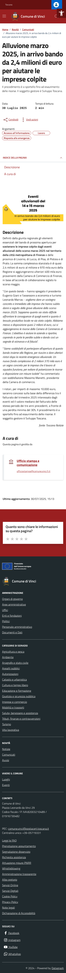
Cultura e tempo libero (15, 685)
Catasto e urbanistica (14, 679)
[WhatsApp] (12, 953)
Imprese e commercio (14, 702)
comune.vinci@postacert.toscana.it (28, 829)
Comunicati (8, 754)
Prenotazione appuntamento (19, 846)
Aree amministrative (14, 604)
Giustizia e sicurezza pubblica (18, 696)
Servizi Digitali (10, 891)
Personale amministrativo (17, 627)
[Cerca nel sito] (56, 16)
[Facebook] (11, 933)
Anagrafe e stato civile (15, 663)
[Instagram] (12, 940)
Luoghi (6, 779)
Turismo (6, 724)
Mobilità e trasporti (13, 707)
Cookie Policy (9, 896)
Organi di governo (12, 599)
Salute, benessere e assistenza (20, 713)
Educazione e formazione (16, 691)
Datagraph (58, 968)
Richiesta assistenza (14, 857)
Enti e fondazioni (12, 616)
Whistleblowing (11, 868)
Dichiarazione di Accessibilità (18, 913)
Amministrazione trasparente (19, 874)
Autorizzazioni (10, 674)
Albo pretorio (9, 879)
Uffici (5, 610)
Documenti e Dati (12, 632)
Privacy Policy (10, 902)
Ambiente (8, 657)
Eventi (6, 785)
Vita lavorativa (10, 730)
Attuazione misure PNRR (16, 863)
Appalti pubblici (11, 668)
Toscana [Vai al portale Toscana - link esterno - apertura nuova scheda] (8, 4)
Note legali (8, 907)
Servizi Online (10, 885)
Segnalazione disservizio (16, 852)
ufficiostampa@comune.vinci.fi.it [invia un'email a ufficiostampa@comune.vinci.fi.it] (33, 471)
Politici (6, 621)
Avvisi (5, 760)
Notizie (6, 749)
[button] (61, 13)
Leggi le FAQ (9, 840)
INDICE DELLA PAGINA (33, 158)
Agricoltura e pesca (13, 651)
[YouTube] (10, 946)
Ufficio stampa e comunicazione (28, 463)
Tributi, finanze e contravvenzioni (21, 719)
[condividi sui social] (10, 120)
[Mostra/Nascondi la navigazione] (4, 16)
